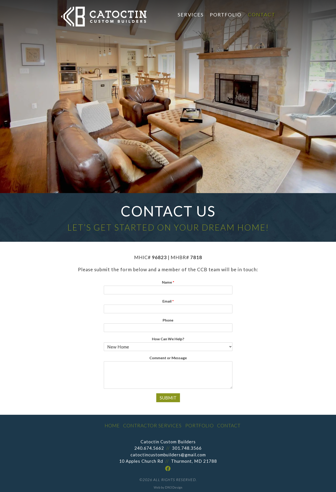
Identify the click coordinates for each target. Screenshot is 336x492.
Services (191, 14)
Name (168, 282)
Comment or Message (168, 358)
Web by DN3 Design (168, 487)
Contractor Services (152, 425)
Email (168, 301)
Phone (168, 320)
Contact (261, 14)
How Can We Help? (168, 339)
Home (112, 425)
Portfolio (226, 14)
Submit (168, 397)
